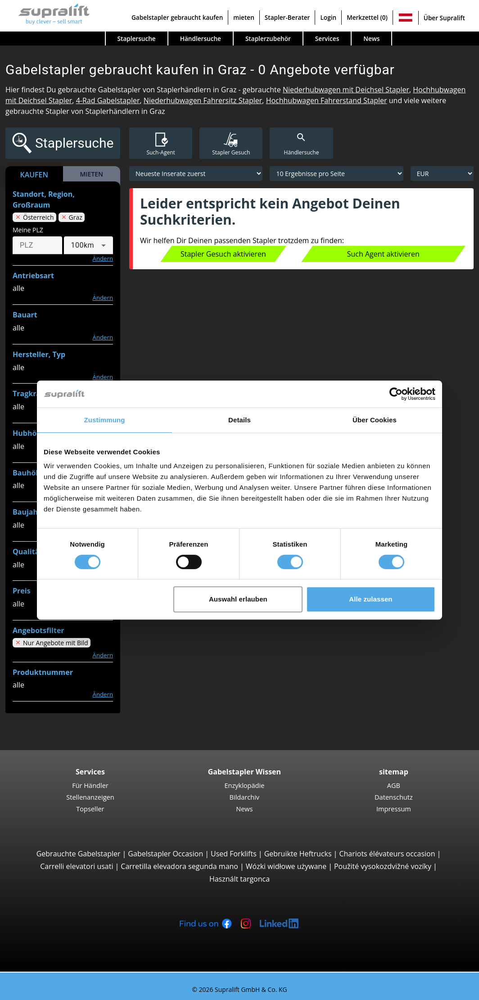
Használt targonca (239, 879)
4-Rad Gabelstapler (108, 100)
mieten (243, 17)
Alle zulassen (370, 599)
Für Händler (90, 785)
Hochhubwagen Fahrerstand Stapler (326, 100)
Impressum (393, 808)
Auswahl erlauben (238, 599)
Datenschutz (394, 796)
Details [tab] (239, 420)
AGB (393, 785)
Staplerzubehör (268, 38)
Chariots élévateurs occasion (387, 854)
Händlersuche (200, 38)
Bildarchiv (245, 796)
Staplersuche (136, 38)
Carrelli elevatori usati (76, 866)
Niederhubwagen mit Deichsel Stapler (346, 90)
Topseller (90, 808)
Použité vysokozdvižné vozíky (382, 866)
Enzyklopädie (244, 785)
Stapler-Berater (287, 17)
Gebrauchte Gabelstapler (78, 854)
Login (328, 17)
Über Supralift (444, 18)
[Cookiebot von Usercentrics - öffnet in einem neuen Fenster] (396, 394)
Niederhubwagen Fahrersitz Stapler (203, 100)
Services (327, 38)
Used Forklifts (234, 854)
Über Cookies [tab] (374, 420)
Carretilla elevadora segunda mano (179, 866)
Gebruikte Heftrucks (298, 854)
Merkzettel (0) (367, 17)
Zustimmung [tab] (104, 420)
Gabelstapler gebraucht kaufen (177, 17)
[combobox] (88, 245)
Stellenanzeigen (90, 796)
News (371, 38)
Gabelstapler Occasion (165, 854)
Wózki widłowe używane (286, 866)
